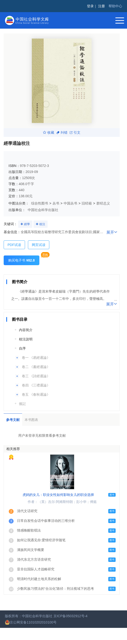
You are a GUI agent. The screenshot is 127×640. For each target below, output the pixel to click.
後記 (22, 404)
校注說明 (26, 339)
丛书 (55, 203)
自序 (22, 348)
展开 (111, 232)
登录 (90, 6)
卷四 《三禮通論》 (36, 385)
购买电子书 (21, 260)
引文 (75, 132)
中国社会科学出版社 (43, 210)
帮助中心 (115, 6)
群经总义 (103, 203)
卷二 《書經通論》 (36, 367)
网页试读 (38, 245)
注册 (101, 6)
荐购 (45, 254)
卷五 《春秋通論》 (36, 394)
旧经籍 (87, 203)
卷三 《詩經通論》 (36, 376)
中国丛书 (70, 203)
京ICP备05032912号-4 (70, 616)
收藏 (48, 132)
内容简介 (26, 330)
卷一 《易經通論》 (36, 358)
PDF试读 (14, 245)
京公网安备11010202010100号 (31, 622)
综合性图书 (39, 203)
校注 (42, 224)
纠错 (62, 132)
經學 (27, 224)
